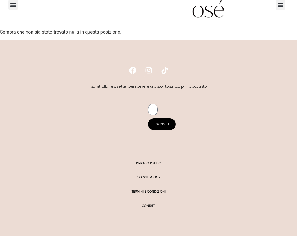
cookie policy (148, 177)
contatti (148, 206)
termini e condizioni (149, 192)
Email (153, 102)
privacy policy (148, 163)
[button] (13, 5)
